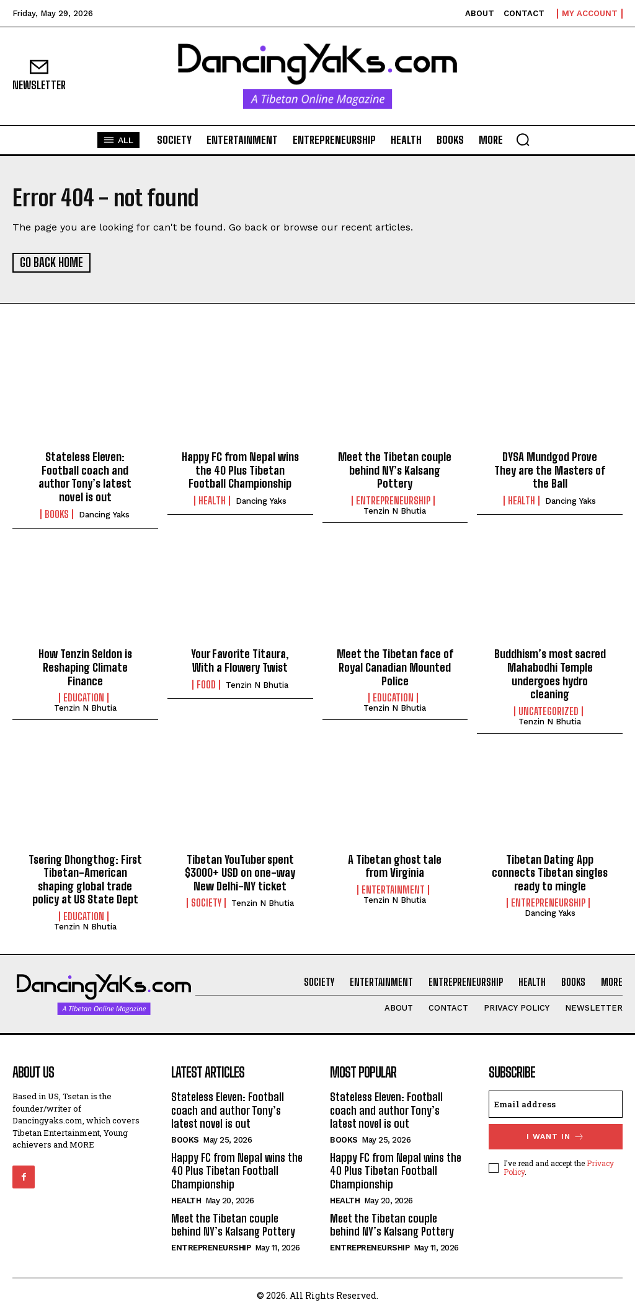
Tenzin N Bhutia (394, 510)
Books (57, 514)
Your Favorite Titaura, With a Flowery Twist (240, 660)
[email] (556, 1103)
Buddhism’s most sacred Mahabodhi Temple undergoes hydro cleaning (550, 673)
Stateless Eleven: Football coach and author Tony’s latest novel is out (84, 476)
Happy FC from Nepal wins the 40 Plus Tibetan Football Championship (240, 469)
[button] (523, 139)
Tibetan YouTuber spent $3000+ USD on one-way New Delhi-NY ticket (240, 872)
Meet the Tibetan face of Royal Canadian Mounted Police (395, 666)
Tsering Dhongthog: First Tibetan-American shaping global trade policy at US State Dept (85, 879)
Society (206, 902)
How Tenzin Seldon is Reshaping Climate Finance (85, 666)
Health (212, 500)
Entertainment (393, 889)
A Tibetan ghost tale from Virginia (395, 865)
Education (83, 697)
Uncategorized (548, 711)
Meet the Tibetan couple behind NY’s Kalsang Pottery (394, 469)
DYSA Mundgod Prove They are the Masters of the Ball (549, 469)
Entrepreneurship (393, 500)
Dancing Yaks (104, 514)
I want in (555, 1136)
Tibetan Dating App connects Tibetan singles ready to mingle (550, 872)
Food (206, 684)
